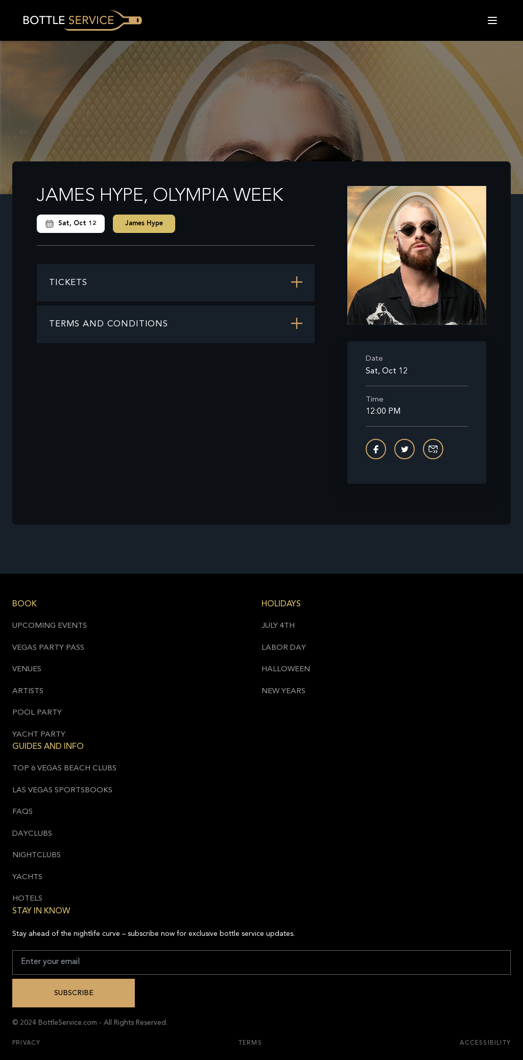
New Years (283, 691)
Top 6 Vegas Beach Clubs (64, 768)
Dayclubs (32, 834)
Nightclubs (36, 855)
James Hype (144, 223)
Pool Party (37, 713)
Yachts (27, 877)
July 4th (278, 626)
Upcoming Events (49, 626)
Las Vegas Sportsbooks (62, 790)
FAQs (22, 812)
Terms (250, 1043)
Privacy (26, 1043)
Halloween (286, 669)
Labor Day (284, 648)
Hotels (27, 899)
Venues (26, 669)
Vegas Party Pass (48, 648)
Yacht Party (38, 735)
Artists (27, 691)
